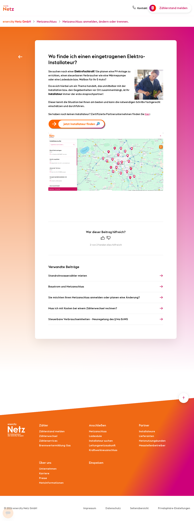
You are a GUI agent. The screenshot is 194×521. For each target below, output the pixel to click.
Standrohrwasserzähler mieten (67, 275)
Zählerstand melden (52, 431)
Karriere (44, 473)
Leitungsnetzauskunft (102, 445)
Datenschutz (113, 508)
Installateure (147, 431)
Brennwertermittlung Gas (55, 445)
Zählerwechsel (48, 436)
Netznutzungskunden (152, 440)
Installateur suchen (101, 440)
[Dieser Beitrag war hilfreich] (103, 239)
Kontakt (142, 8)
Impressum (89, 508)
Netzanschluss (47, 21)
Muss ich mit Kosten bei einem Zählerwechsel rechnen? (82, 308)
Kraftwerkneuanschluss (103, 450)
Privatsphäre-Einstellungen (174, 508)
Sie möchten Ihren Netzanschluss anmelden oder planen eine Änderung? (94, 297)
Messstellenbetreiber (152, 445)
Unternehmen (48, 468)
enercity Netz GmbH (17, 21)
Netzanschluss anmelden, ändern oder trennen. (96, 21)
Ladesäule (95, 436)
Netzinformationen (51, 482)
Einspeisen (96, 462)
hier (147, 114)
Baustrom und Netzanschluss (66, 286)
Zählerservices (48, 440)
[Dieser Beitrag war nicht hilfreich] (108, 239)
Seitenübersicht (139, 508)
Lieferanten (146, 436)
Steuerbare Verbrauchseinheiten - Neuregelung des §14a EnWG (88, 319)
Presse (43, 478)
